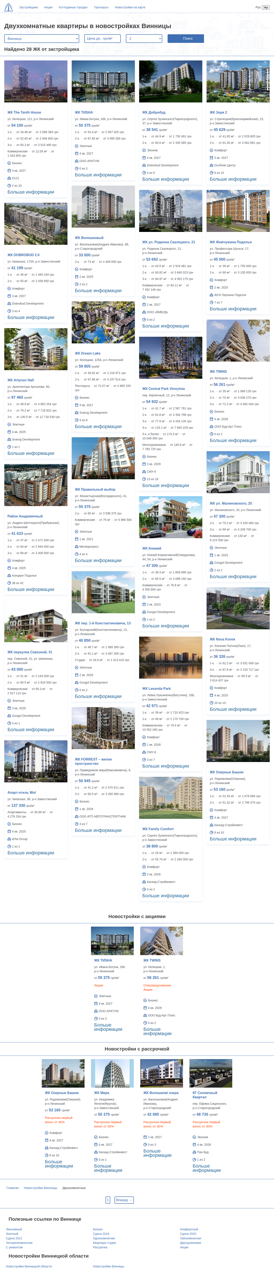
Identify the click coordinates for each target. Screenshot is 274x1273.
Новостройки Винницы (40, 1188)
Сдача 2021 (14, 1238)
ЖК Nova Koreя (222, 639)
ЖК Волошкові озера (161, 1093)
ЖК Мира (101, 1093)
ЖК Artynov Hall (20, 380)
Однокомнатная (104, 1238)
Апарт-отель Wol (21, 792)
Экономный (14, 1229)
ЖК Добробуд (153, 112)
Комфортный (189, 1229)
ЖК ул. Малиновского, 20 (231, 503)
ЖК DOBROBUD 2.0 (23, 255)
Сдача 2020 (188, 1233)
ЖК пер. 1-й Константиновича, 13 (103, 623)
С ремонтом (14, 1247)
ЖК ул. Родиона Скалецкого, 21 (168, 242)
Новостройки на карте (130, 7)
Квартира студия (104, 1242)
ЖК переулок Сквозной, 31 (29, 652)
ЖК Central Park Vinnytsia (163, 389)
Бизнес (98, 1229)
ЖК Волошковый (89, 238)
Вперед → (124, 1200)
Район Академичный (25, 516)
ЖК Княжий (151, 548)
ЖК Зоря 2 (218, 112)
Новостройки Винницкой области (29, 1266)
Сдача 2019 (101, 1233)
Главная (12, 1188)
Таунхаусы (101, 7)
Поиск (187, 38)
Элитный (12, 1233)
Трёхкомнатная (190, 1238)
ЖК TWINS (218, 371)
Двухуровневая (190, 1242)
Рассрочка (100, 1247)
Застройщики (28, 7)
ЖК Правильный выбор (95, 489)
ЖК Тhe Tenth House (24, 112)
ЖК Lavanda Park (156, 688)
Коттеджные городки (73, 7)
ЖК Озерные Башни (226, 772)
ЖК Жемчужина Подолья (231, 242)
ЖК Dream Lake (87, 353)
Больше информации (30, 192)
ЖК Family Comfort (158, 829)
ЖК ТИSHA (84, 112)
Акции (48, 7)
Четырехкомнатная (19, 1242)
